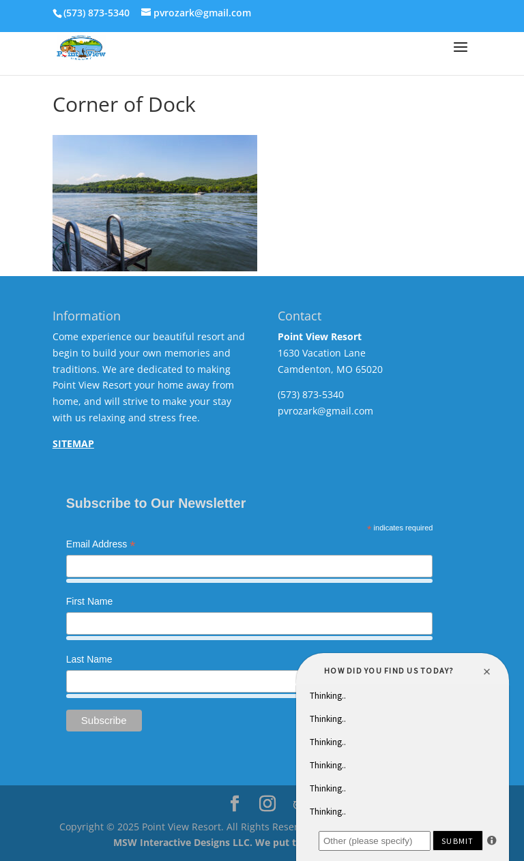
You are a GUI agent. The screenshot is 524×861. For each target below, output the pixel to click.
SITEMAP (73, 443)
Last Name (89, 659)
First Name (89, 601)
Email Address (101, 545)
